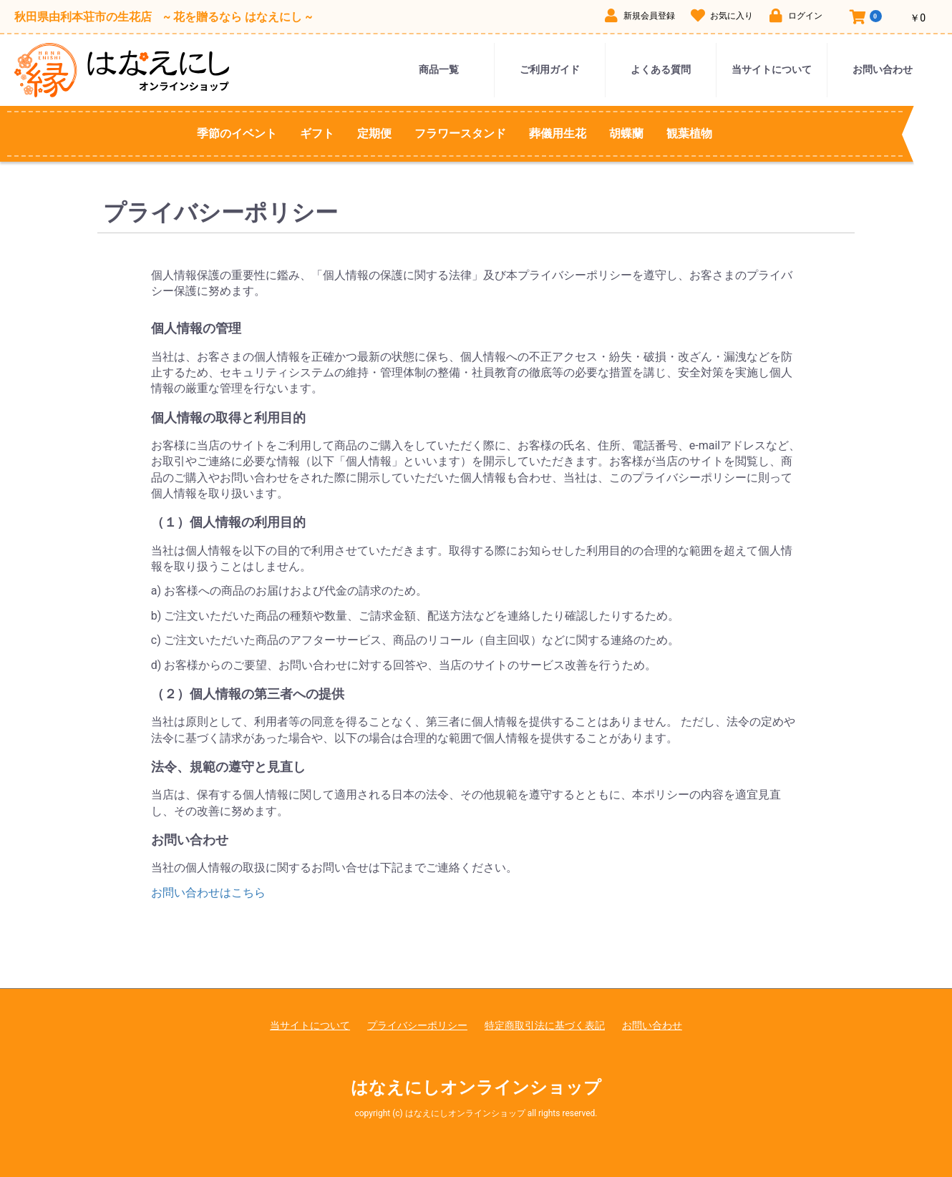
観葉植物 (689, 133)
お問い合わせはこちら (208, 892)
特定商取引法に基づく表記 (545, 1025)
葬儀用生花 (557, 133)
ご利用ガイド (550, 69)
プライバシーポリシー (417, 1025)
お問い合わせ (883, 69)
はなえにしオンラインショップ (476, 1088)
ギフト (317, 133)
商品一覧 (439, 69)
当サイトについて (772, 69)
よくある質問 (661, 69)
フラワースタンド (460, 133)
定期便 (374, 133)
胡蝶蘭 (626, 133)
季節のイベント (237, 133)
